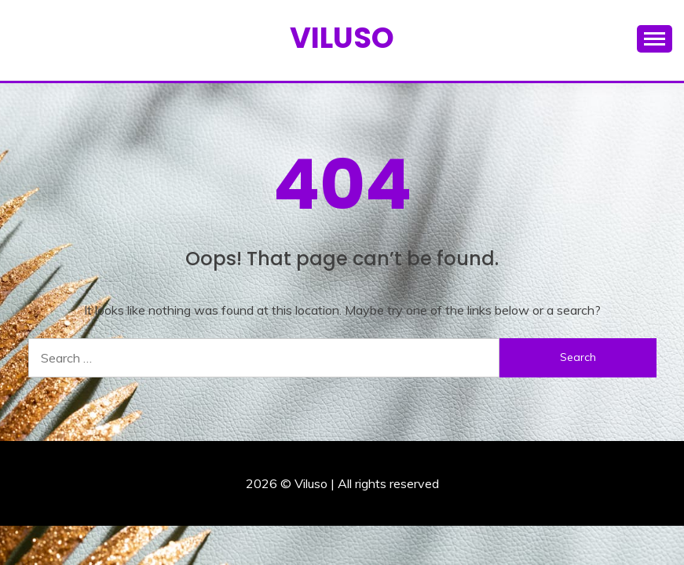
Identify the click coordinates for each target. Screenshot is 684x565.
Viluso (342, 37)
